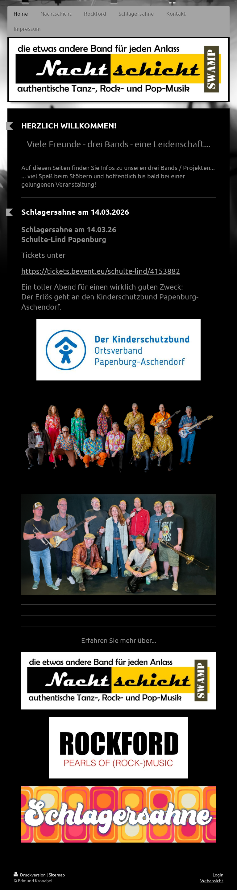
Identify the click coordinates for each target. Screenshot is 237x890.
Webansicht (211, 880)
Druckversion (30, 874)
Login (218, 874)
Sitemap (57, 874)
